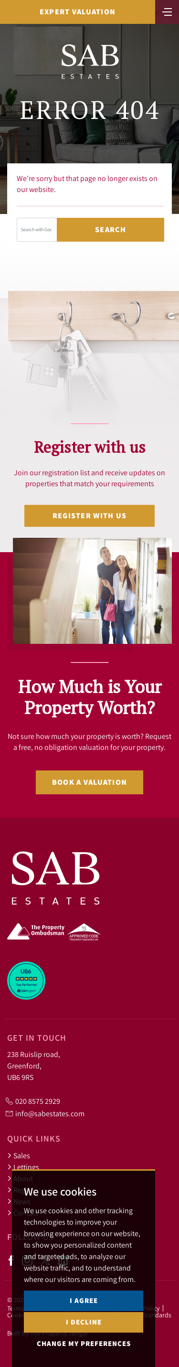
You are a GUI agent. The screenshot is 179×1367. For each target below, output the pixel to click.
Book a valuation (89, 782)
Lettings (23, 1167)
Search (110, 229)
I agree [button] (84, 1300)
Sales (18, 1155)
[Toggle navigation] (167, 11)
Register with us (89, 516)
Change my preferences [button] (84, 1343)
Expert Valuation (78, 12)
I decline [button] (84, 1321)
